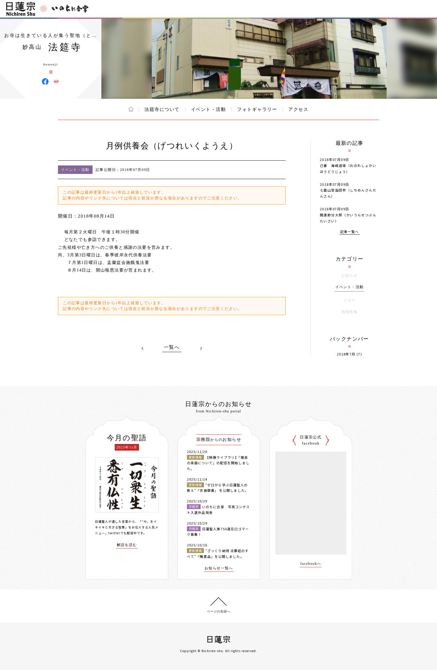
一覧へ (172, 347)
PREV (142, 348)
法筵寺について (162, 109)
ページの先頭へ (218, 611)
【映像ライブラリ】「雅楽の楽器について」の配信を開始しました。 (218, 463)
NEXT (200, 348)
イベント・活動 (208, 109)
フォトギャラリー (257, 109)
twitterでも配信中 (122, 533)
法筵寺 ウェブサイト (56, 81)
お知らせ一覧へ (219, 568)
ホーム (131, 109)
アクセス (298, 109)
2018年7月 (346, 354)
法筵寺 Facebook (45, 81)
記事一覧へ (349, 232)
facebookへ (310, 564)
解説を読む (127, 545)
